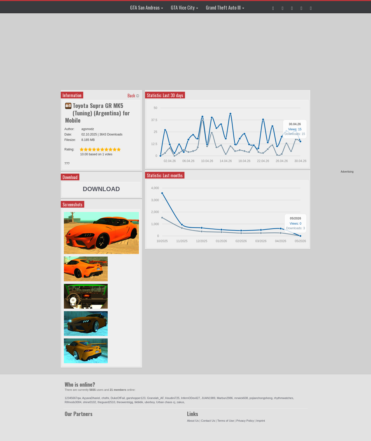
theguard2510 (106, 402)
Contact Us (208, 420)
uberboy (150, 402)
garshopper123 (136, 398)
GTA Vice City (184, 7)
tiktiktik (138, 402)
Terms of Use (225, 420)
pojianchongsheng (260, 398)
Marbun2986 (225, 398)
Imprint (260, 420)
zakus (180, 402)
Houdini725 (172, 398)
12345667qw (73, 398)
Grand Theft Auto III (225, 7)
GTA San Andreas (146, 7)
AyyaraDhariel (91, 398)
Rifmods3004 (73, 402)
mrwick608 (241, 398)
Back (131, 95)
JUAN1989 (208, 398)
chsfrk (105, 398)
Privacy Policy (245, 420)
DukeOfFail (118, 398)
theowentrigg (125, 402)
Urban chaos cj (165, 402)
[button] (273, 7)
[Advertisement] (333, 92)
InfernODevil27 (190, 398)
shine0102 (89, 402)
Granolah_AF (155, 398)
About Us (193, 420)
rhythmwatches (283, 398)
